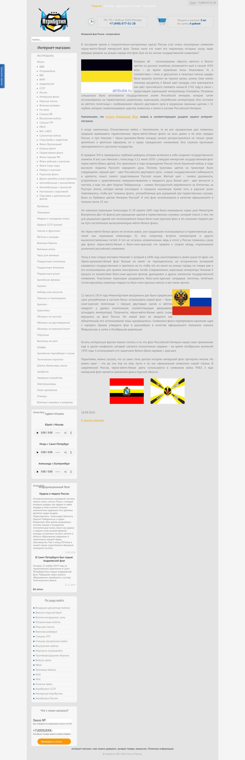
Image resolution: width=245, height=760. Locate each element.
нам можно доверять (104, 748)
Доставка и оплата (128, 6)
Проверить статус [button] (51, 741)
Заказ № (52, 720)
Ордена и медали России (54, 493)
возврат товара (126, 748)
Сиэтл (193, 2)
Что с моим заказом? (54, 710)
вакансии (141, 748)
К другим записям (92, 420)
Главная (96, 6)
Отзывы (109, 6)
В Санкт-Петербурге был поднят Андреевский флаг (54, 559)
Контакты (149, 6)
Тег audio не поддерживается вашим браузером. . (54, 432)
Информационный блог (54, 487)
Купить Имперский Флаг (122, 117)
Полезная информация (161, 748)
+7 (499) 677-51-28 (207, 3)
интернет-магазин (81, 748)
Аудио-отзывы (54, 413)
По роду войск (54, 600)
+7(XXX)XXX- (52, 730)
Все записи (38, 589)
